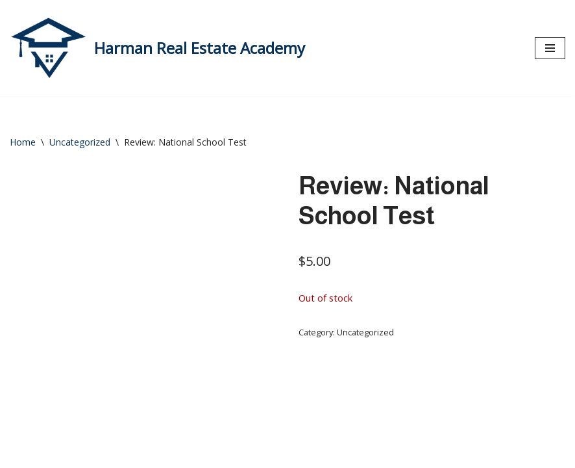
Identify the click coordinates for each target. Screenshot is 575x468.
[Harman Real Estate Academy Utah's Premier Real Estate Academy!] (157, 48)
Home (23, 142)
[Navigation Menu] (550, 48)
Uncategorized (79, 142)
